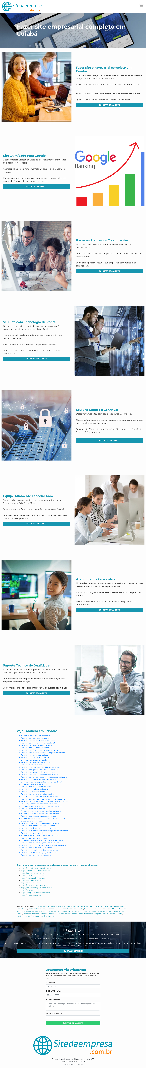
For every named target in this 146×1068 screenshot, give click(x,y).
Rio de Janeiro (51, 906)
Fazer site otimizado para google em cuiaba (38, 779)
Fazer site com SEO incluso (104, 943)
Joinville (105, 914)
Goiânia (116, 906)
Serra (55, 916)
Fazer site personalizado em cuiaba (35, 748)
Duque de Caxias (95, 911)
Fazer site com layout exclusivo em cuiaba (38, 772)
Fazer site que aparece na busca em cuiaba (38, 816)
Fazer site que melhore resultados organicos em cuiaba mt (44, 831)
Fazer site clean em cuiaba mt (33, 809)
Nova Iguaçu (107, 911)
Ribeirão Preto (47, 914)
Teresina (58, 909)
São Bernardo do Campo (77, 911)
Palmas (35, 911)
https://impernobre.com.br (31, 880)
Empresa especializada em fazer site (44, 943)
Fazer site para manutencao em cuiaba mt (38, 743)
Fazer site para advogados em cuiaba (35, 762)
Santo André (119, 911)
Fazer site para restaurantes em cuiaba (36, 848)
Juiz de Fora (29, 916)
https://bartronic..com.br (30, 890)
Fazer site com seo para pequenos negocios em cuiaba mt (44, 777)
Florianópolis (96, 909)
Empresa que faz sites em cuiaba (34, 760)
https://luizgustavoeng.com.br (33, 876)
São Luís (31, 909)
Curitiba (103, 906)
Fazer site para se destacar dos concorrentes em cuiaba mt (44, 801)
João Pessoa (67, 909)
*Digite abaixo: (54, 1013)
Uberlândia (35, 914)
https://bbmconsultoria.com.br (33, 878)
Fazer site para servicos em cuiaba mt (36, 855)
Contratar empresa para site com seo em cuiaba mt (41, 806)
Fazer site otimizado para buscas (76, 946)
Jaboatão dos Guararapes (81, 914)
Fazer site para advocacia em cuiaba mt (36, 745)
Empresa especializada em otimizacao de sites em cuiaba (43, 818)
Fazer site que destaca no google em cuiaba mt (40, 828)
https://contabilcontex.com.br (33, 873)
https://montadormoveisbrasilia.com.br (36, 868)
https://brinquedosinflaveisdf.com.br (35, 893)
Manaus (96, 906)
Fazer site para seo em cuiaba (32, 833)
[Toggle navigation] (141, 6)
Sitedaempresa (79, 1064)
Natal (75, 909)
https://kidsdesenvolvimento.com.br (35, 871)
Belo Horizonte (86, 906)
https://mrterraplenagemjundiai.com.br (36, 888)
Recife (109, 906)
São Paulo (40, 906)
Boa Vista (123, 909)
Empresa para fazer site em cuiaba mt (36, 784)
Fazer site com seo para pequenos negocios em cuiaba (43, 753)
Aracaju (87, 909)
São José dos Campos (61, 914)
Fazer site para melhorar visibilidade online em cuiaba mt (43, 845)
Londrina (20, 916)
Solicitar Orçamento (109, 105)
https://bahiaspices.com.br (31, 895)
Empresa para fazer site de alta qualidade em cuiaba (42, 840)
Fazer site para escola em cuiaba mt (35, 738)
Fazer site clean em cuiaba (31, 765)
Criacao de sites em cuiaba (31, 821)
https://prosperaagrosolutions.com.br (36, 885)
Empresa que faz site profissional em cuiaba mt (40, 836)
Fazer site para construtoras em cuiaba (36, 758)
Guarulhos (43, 911)
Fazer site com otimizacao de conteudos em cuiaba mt (43, 799)
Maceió (38, 909)
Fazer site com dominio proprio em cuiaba (38, 794)
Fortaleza (68, 906)
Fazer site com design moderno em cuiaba (38, 826)
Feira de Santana (115, 914)
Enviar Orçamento (73, 1023)
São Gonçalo (61, 911)
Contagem (96, 914)
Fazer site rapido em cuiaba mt (33, 792)
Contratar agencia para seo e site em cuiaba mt (40, 797)
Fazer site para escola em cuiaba (34, 838)
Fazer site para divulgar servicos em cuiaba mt (39, 850)
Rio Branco (21, 911)
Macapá (115, 909)
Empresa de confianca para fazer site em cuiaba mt (41, 782)
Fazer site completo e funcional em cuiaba (38, 740)
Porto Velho (107, 909)
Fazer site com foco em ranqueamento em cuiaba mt (42, 750)
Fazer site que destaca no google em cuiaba (38, 853)
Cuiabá (80, 909)
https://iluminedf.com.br (30, 883)
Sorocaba (27, 914)
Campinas (52, 911)
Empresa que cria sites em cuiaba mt (35, 736)
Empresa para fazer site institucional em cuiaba (40, 814)
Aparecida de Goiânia (43, 916)
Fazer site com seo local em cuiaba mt (36, 787)
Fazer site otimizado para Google (76, 943)
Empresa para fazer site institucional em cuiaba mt (41, 811)
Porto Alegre (22, 909)
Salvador (75, 906)
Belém (122, 906)
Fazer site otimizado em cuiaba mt (34, 789)
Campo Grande (48, 909)
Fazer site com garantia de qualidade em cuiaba (40, 770)
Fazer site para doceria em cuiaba (34, 755)
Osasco (19, 914)
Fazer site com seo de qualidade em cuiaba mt (39, 775)
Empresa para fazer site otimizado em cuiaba (39, 804)
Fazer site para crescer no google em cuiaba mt (40, 843)
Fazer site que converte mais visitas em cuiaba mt (41, 767)
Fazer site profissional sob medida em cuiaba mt (40, 823)
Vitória (28, 911)
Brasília (60, 906)
